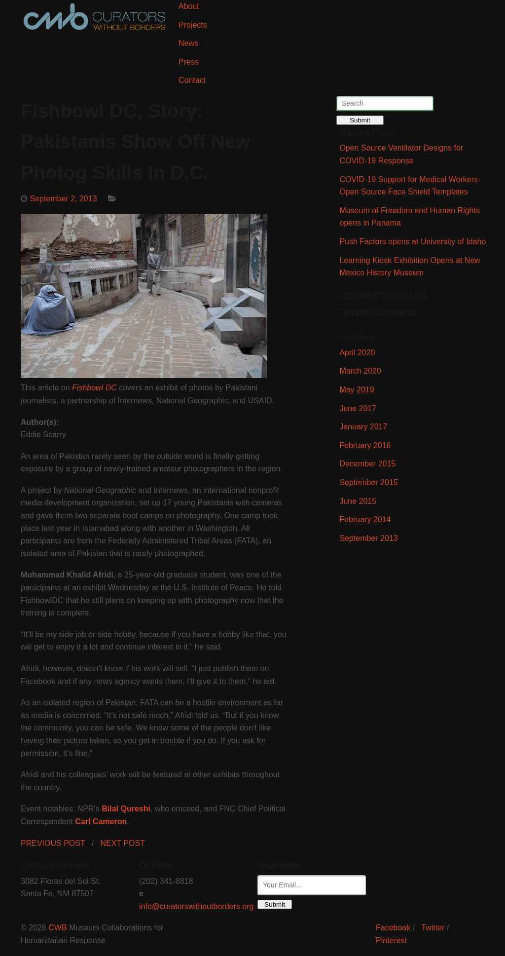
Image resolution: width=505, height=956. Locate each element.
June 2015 (357, 501)
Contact (192, 80)
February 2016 (365, 445)
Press (189, 62)
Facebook (393, 927)
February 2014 (365, 519)
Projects (193, 25)
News (188, 43)
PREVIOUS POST (53, 843)
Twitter (432, 927)
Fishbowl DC (94, 387)
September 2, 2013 (63, 198)
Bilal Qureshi (126, 808)
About (189, 6)
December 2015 (367, 463)
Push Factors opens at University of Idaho (412, 241)
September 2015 (368, 482)
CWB (57, 927)
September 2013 (368, 538)
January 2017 (363, 426)
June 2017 (357, 408)
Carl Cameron (101, 821)
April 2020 (357, 352)
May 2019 (356, 389)
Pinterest (391, 940)
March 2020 (360, 371)
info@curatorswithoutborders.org (196, 906)
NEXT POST (123, 843)
